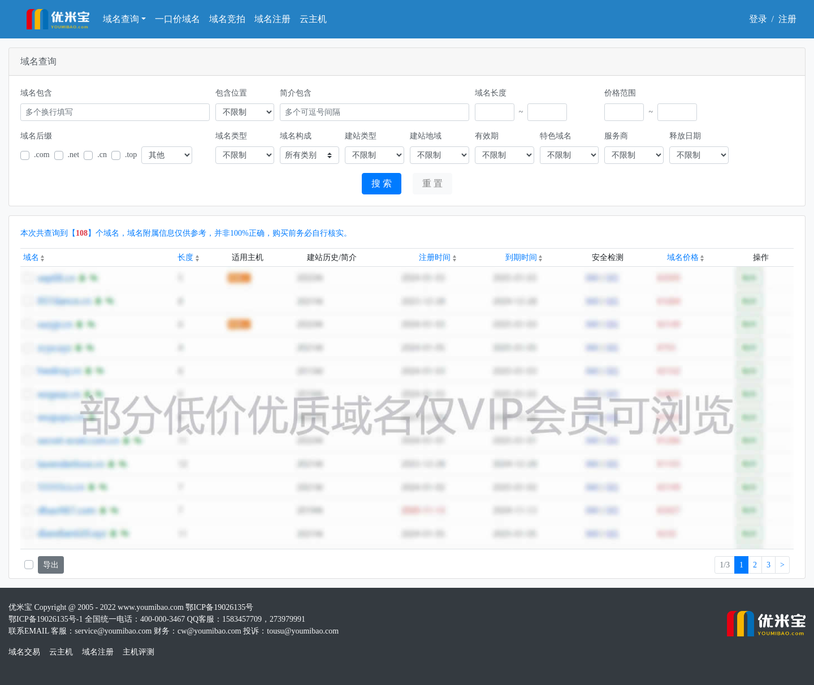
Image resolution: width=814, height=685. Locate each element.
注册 (787, 19)
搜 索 (381, 183)
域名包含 (36, 93)
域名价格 (685, 257)
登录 (758, 19)
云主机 (313, 19)
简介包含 (295, 93)
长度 (188, 257)
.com (42, 154)
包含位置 (231, 93)
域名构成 (295, 136)
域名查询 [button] (121, 19)
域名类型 (231, 136)
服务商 (616, 136)
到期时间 (524, 257)
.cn (102, 154)
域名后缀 (36, 136)
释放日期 (685, 136)
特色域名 (555, 136)
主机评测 (138, 652)
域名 (34, 257)
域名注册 (272, 19)
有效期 (487, 136)
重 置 (432, 183)
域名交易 (24, 652)
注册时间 (437, 257)
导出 (51, 565)
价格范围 (620, 93)
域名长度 (490, 93)
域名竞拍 (227, 19)
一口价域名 (177, 19)
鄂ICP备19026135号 (219, 607)
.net (74, 154)
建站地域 (425, 136)
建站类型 (360, 136)
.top (131, 154)
